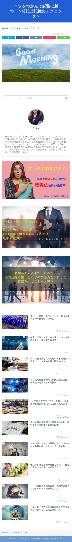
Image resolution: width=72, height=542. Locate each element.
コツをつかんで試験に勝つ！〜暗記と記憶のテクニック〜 (36, 11)
